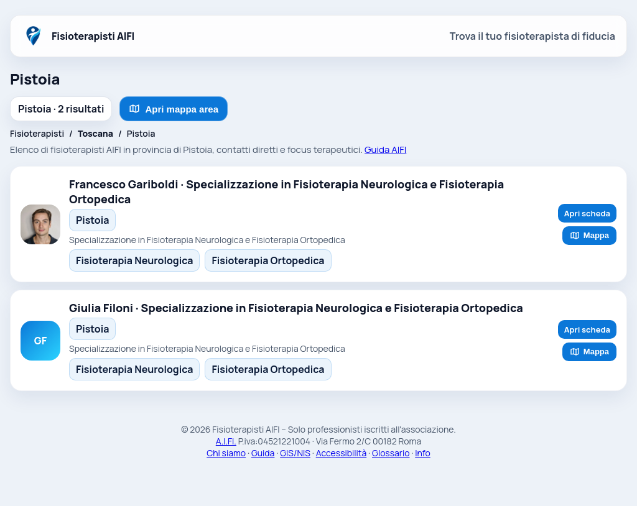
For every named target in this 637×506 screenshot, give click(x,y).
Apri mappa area (173, 108)
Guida (263, 453)
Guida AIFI (385, 149)
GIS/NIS (295, 453)
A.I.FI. (226, 441)
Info (422, 453)
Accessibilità (341, 453)
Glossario (390, 453)
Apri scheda (587, 213)
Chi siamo (226, 453)
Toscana (95, 133)
